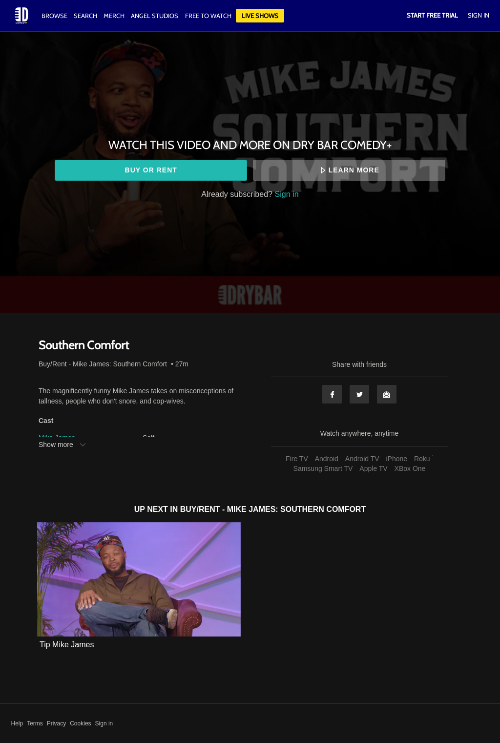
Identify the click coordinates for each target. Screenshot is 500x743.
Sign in (287, 194)
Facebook (332, 394)
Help (17, 723)
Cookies (80, 723)
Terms (35, 723)
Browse (55, 16)
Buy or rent (151, 170)
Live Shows (260, 16)
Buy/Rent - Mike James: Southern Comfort (103, 364)
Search (86, 16)
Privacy (56, 723)
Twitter (359, 394)
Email (386, 394)
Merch (114, 16)
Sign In (478, 15)
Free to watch (208, 16)
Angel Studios (154, 16)
